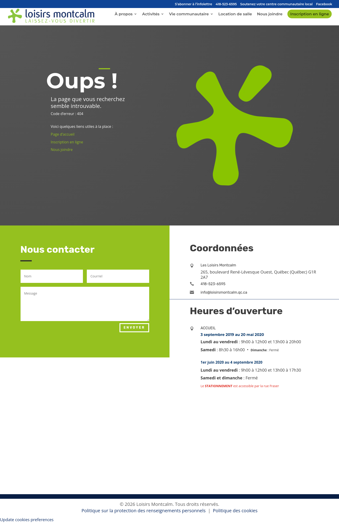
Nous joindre (270, 14)
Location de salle (235, 14)
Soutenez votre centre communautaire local (276, 4)
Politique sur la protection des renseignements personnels (144, 510)
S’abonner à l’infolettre (193, 4)
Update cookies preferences (26, 519)
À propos (123, 14)
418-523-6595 (226, 4)
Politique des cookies (235, 510)
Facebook (324, 4)
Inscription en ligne (309, 14)
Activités (150, 14)
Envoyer (134, 328)
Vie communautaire (189, 14)
